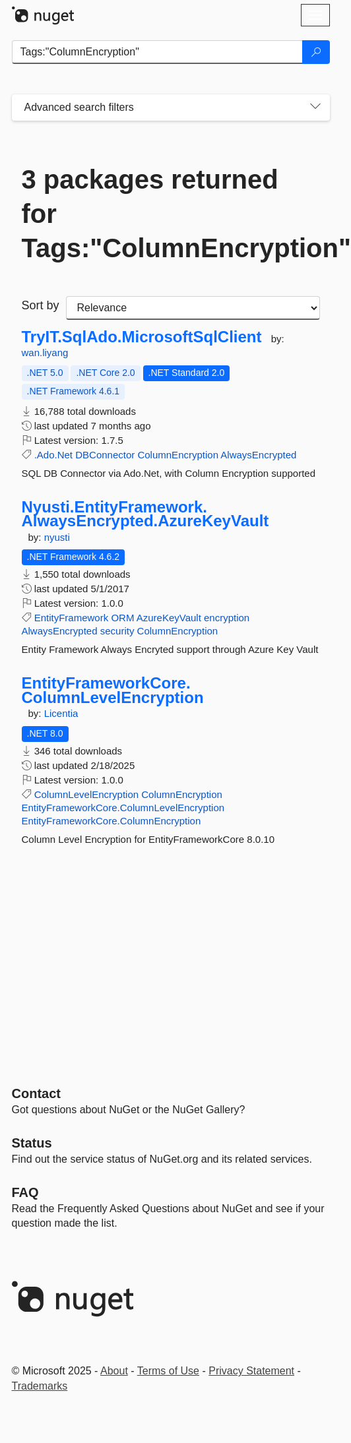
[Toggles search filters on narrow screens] (315, 107)
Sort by (40, 305)
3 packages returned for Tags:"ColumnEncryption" (171, 213)
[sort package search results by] (193, 308)
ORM (122, 617)
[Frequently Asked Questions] (25, 1192)
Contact (36, 1093)
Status (32, 1143)
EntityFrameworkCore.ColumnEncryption (111, 820)
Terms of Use (168, 1370)
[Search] (316, 52)
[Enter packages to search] (157, 52)
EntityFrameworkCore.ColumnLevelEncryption (113, 690)
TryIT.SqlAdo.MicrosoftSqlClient (142, 337)
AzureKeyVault (169, 617)
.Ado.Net (53, 454)
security (117, 630)
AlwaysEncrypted (258, 454)
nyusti (57, 537)
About (114, 1370)
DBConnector (105, 454)
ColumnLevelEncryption (86, 794)
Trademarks (40, 1386)
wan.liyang (45, 352)
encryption (226, 617)
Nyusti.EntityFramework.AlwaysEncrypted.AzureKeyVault (145, 514)
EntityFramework (71, 617)
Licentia (61, 713)
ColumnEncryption (177, 454)
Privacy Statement (251, 1370)
